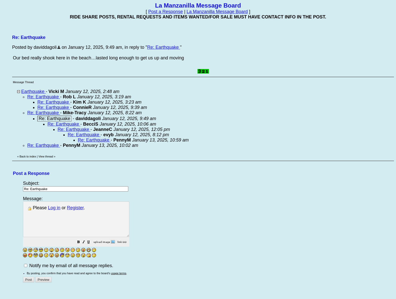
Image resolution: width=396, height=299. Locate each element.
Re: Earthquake (163, 47)
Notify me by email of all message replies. (68, 272)
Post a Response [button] (165, 11)
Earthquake (33, 91)
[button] (91, 249)
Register (75, 207)
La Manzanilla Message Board (217, 11)
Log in (54, 207)
